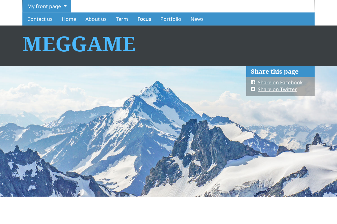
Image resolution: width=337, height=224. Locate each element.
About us (96, 19)
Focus (144, 19)
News (197, 19)
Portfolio (170, 19)
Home (69, 19)
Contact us (40, 19)
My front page (44, 6)
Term (122, 19)
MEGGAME (79, 43)
